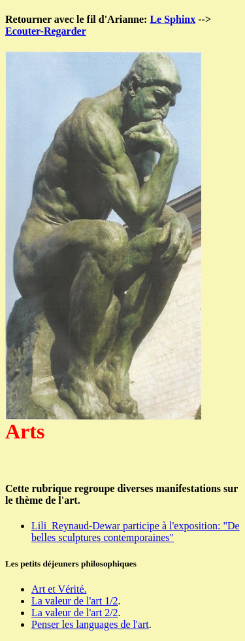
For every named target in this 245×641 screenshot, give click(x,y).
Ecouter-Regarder (45, 31)
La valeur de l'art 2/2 (74, 612)
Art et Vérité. (59, 589)
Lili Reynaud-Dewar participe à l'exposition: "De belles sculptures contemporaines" (135, 531)
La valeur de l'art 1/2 (74, 600)
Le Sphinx (172, 19)
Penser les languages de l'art (90, 624)
